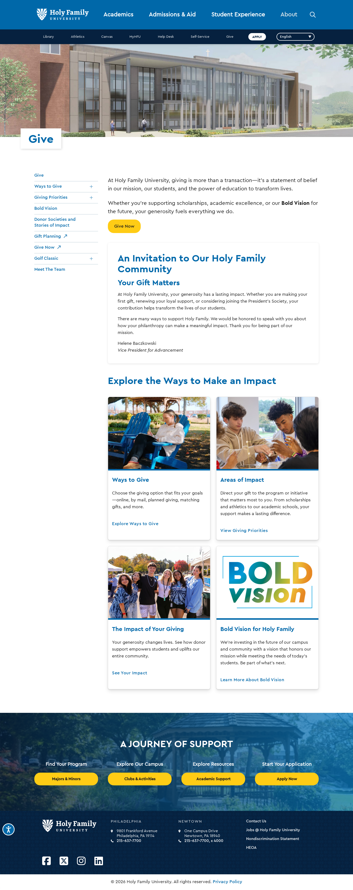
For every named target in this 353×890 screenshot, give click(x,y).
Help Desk (166, 36)
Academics (118, 15)
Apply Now (287, 779)
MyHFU (135, 36)
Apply (257, 37)
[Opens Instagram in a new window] (81, 861)
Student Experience (238, 15)
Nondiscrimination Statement (272, 839)
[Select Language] (296, 37)
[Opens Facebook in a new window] (46, 861)
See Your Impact (129, 673)
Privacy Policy (227, 881)
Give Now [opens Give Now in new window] (44, 247)
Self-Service (200, 36)
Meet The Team (49, 269)
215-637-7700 (129, 841)
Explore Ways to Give (135, 523)
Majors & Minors (66, 779)
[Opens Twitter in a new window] (64, 861)
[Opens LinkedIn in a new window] (98, 861)
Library (48, 36)
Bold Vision (45, 208)
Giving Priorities (50, 197)
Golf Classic (46, 258)
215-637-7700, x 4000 (203, 841)
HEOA (251, 848)
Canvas (107, 36)
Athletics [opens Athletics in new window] (77, 36)
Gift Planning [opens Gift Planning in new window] (47, 236)
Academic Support (213, 779)
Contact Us (256, 821)
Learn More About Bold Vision (252, 680)
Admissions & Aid (172, 15)
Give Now (124, 226)
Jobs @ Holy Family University (273, 830)
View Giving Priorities (244, 530)
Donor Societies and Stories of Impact (55, 222)
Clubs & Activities (139, 779)
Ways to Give (48, 186)
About (288, 15)
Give (229, 36)
